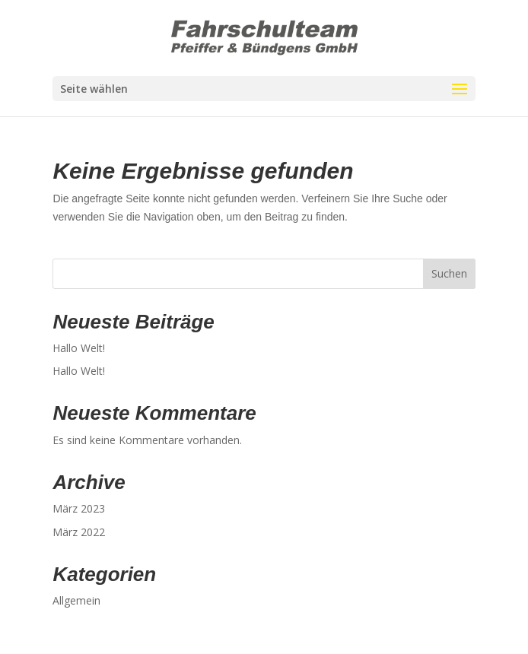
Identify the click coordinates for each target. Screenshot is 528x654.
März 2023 (78, 508)
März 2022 (78, 532)
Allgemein (76, 600)
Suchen (449, 273)
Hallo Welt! (78, 348)
